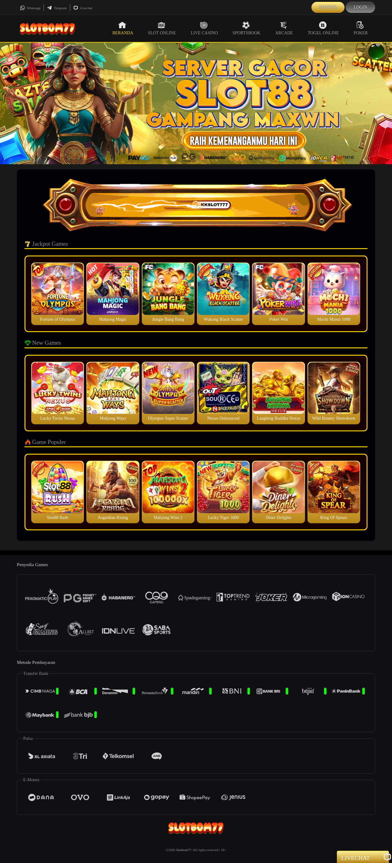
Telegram (57, 8)
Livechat (82, 8)
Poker (361, 28)
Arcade (284, 28)
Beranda (122, 28)
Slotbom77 (183, 850)
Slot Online (162, 28)
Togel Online (323, 28)
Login (360, 7)
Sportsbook (246, 28)
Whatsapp (30, 8)
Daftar (328, 7)
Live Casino (204, 28)
